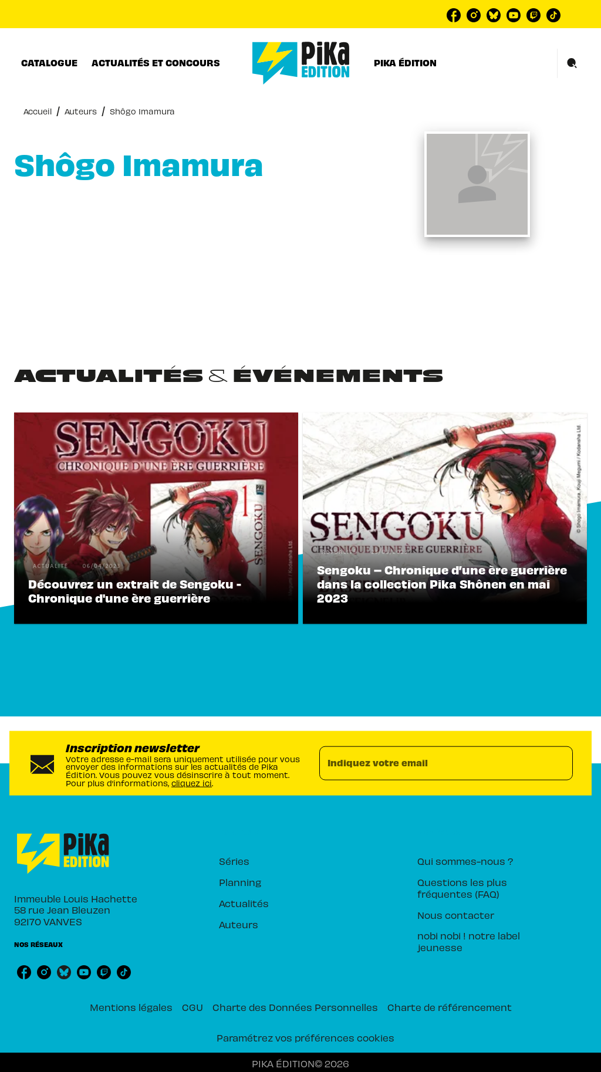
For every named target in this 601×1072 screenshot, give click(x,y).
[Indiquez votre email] (431, 763)
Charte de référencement (449, 1006)
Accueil (37, 110)
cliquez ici (191, 781)
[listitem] (454, 15)
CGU (192, 1006)
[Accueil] (301, 63)
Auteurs (81, 110)
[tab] (49, 63)
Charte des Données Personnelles (295, 1006)
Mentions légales (131, 1006)
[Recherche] (572, 63)
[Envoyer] (559, 763)
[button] (156, 518)
